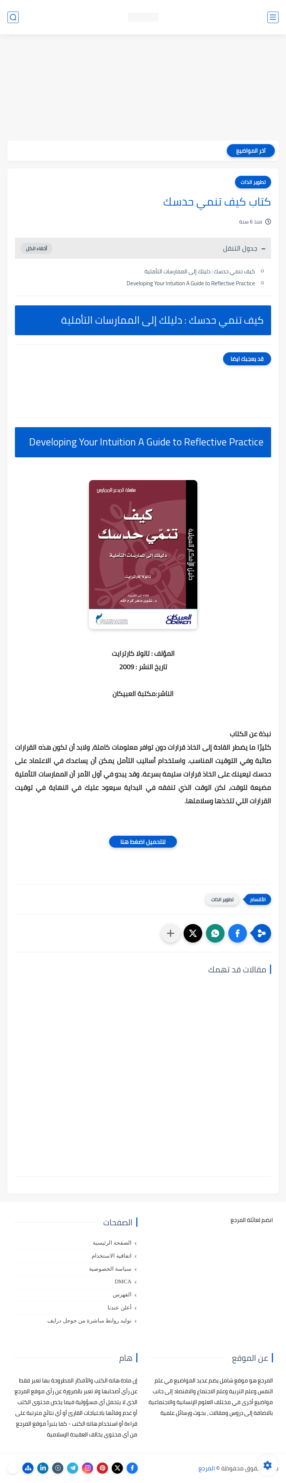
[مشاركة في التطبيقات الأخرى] (170, 933)
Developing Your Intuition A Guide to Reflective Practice (191, 283)
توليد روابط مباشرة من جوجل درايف (89, 1321)
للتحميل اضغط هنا (143, 841)
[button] (237, 933)
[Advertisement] (143, 88)
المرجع (206, 1468)
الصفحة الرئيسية (112, 1243)
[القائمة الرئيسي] (273, 17)
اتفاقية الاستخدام (111, 1256)
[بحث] (13, 17)
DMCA (123, 1281)
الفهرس (122, 1295)
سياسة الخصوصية (110, 1269)
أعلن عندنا (119, 1308)
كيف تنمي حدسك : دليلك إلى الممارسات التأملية (199, 271)
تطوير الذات (253, 182)
